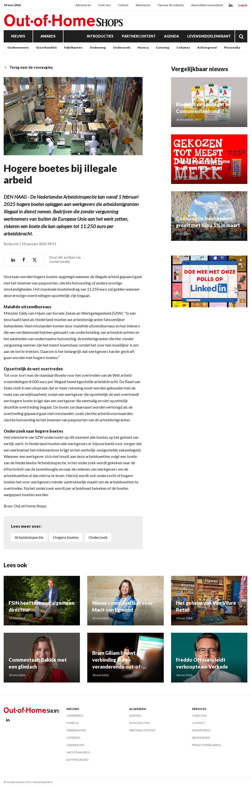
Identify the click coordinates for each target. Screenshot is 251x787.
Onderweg (98, 47)
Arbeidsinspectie (29, 537)
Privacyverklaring (206, 745)
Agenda (171, 36)
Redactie (11, 244)
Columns (183, 47)
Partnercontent (139, 36)
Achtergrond (207, 47)
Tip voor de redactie (171, 5)
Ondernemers (18, 47)
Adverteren (83, 5)
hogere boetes (66, 537)
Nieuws (18, 36)
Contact (123, 5)
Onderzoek (121, 47)
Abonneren (143, 5)
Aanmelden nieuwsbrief (207, 5)
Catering (162, 47)
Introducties (100, 36)
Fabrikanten (73, 47)
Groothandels (46, 47)
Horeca (143, 47)
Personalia (232, 47)
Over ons (104, 5)
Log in (242, 5)
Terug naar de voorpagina (28, 67)
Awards (48, 36)
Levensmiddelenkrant (209, 36)
